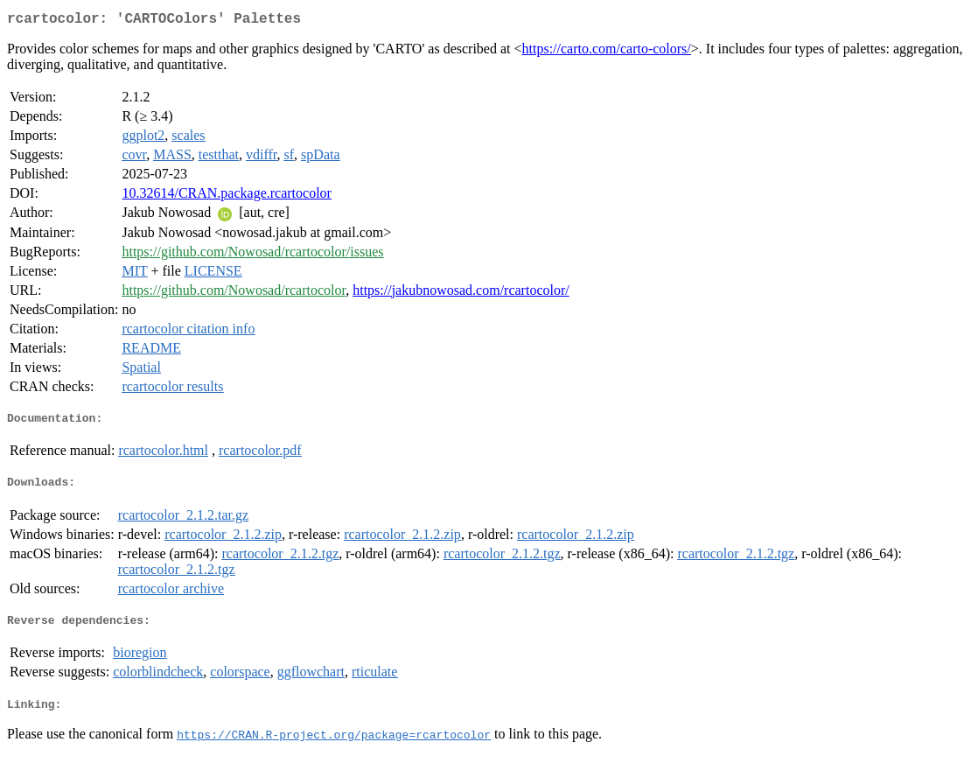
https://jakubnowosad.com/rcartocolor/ (461, 293)
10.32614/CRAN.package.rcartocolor (226, 196)
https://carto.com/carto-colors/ (606, 52)
